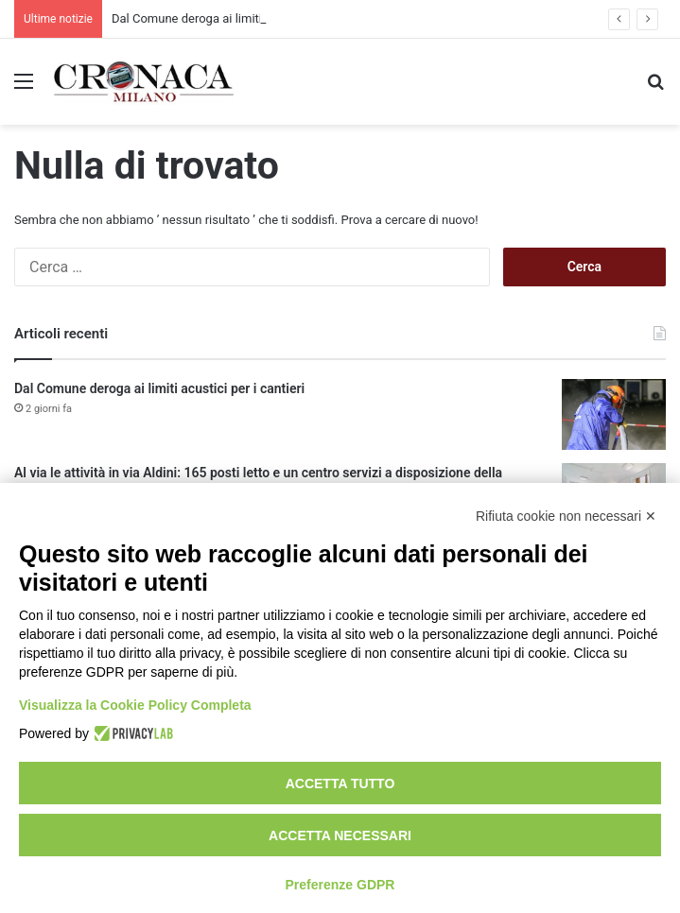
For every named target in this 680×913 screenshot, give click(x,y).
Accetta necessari (340, 835)
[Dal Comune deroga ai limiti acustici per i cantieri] (614, 414)
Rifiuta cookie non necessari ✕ (566, 516)
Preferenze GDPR (340, 884)
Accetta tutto (340, 783)
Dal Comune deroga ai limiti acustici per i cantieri (159, 388)
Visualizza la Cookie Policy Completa (135, 705)
